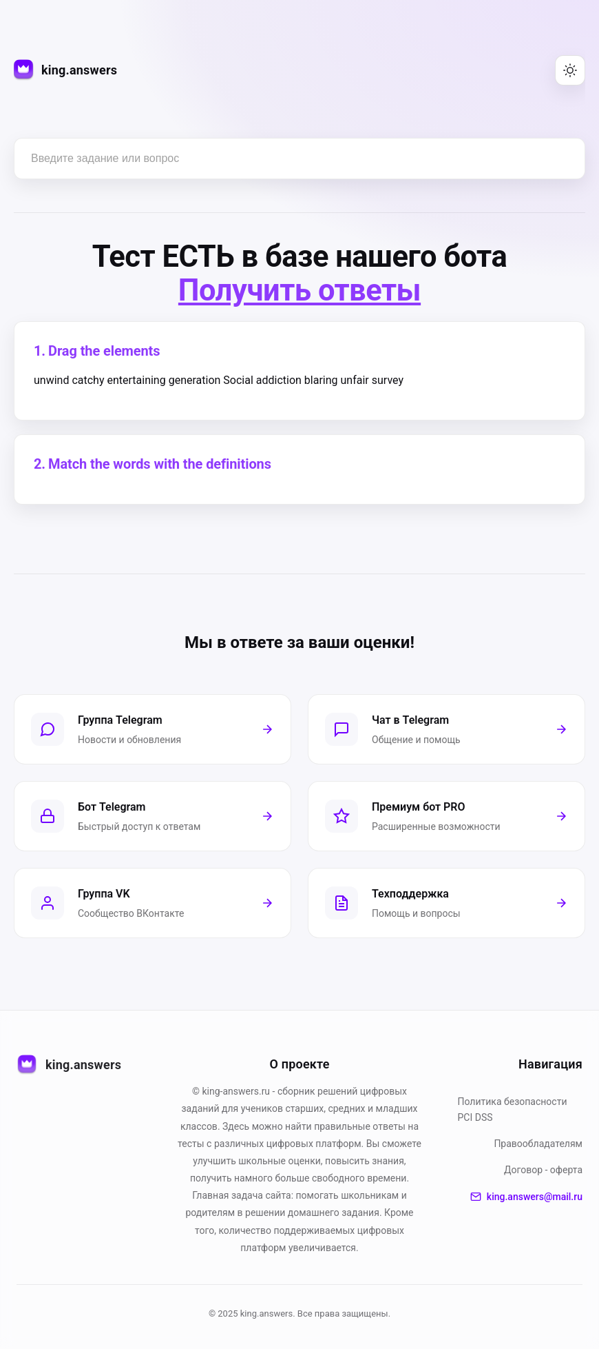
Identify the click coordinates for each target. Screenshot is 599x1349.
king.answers (69, 1065)
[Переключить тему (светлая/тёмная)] (570, 70)
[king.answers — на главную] (65, 71)
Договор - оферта (543, 1169)
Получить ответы (299, 291)
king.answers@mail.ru (526, 1196)
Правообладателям (538, 1143)
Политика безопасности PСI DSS (512, 1109)
